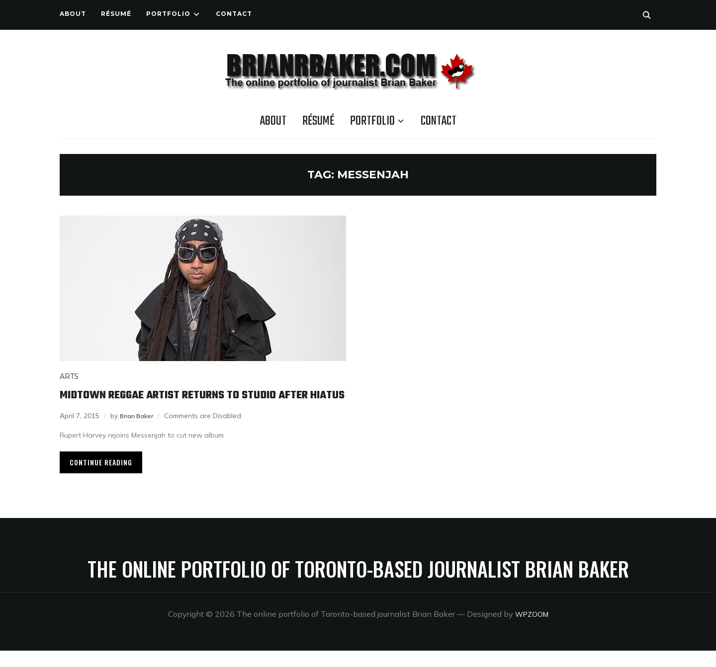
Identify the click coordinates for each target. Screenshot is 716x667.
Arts (69, 376)
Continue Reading (101, 478)
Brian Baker (139, 432)
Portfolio (168, 13)
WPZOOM (532, 630)
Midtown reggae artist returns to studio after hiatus (190, 403)
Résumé (116, 13)
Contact (234, 13)
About (73, 13)
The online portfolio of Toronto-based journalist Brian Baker (358, 585)
